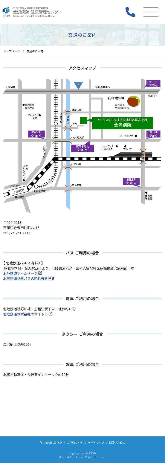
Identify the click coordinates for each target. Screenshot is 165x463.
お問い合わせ (116, 442)
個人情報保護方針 (51, 442)
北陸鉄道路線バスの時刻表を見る (29, 278)
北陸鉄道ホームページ (20, 273)
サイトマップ (95, 442)
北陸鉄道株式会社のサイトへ (25, 314)
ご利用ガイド (74, 442)
